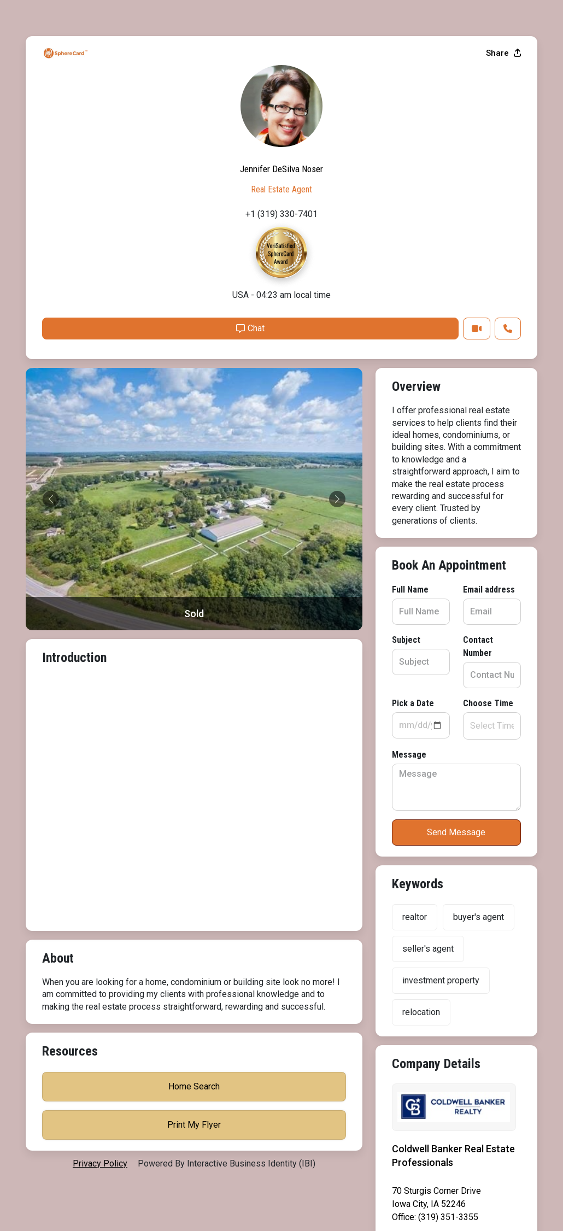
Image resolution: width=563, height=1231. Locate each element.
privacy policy (100, 1139)
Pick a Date (63, 555)
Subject (56, 505)
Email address (227, 455)
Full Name (60, 455)
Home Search (456, 847)
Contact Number (231, 505)
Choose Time (226, 555)
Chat (425, 599)
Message (59, 607)
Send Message (194, 684)
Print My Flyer (456, 885)
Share (503, 324)
